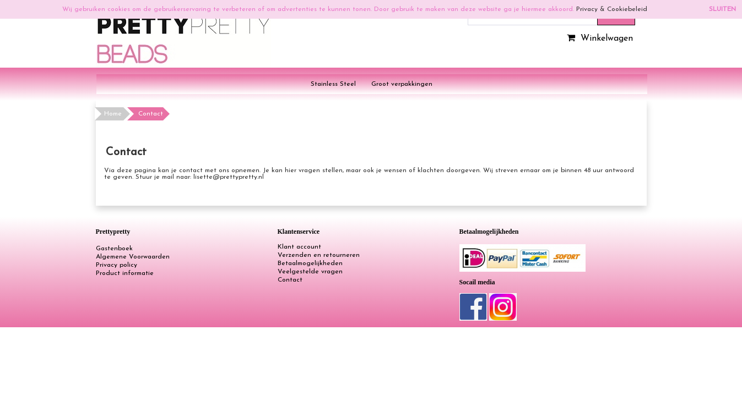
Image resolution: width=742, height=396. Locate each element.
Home (113, 114)
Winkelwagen (598, 38)
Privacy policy (116, 265)
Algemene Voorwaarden (133, 257)
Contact (290, 280)
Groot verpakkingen (401, 84)
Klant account (299, 247)
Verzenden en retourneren (319, 255)
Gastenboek (114, 248)
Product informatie (125, 273)
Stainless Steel (333, 84)
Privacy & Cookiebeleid (611, 9)
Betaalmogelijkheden (310, 263)
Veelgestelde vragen (310, 271)
